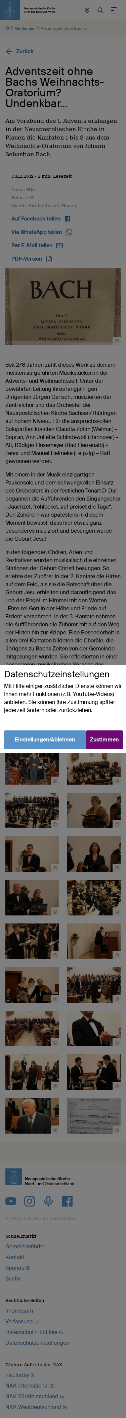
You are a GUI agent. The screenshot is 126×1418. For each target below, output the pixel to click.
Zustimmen (104, 739)
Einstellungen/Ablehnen (45, 739)
